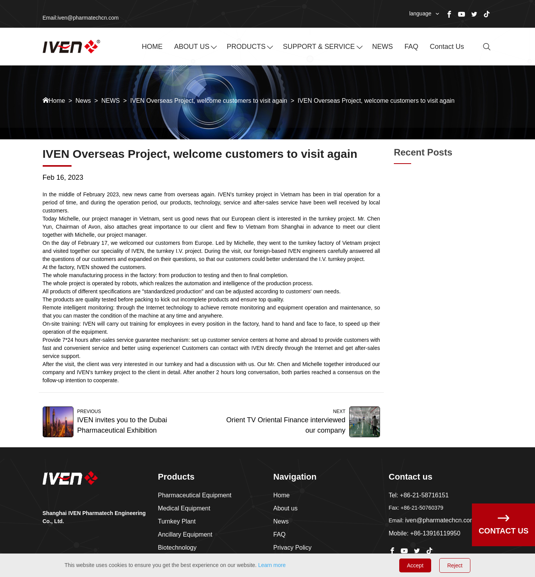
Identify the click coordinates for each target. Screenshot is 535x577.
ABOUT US (192, 46)
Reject (455, 565)
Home (57, 100)
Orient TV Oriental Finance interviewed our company (285, 425)
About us (285, 508)
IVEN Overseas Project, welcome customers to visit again (208, 100)
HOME (152, 46)
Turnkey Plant (177, 521)
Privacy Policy (292, 547)
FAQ (411, 46)
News (83, 100)
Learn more (272, 565)
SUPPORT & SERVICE (319, 46)
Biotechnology (177, 547)
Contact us (447, 46)
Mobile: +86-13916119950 (424, 533)
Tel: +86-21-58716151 (419, 495)
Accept (415, 565)
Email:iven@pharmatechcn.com (81, 18)
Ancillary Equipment (185, 534)
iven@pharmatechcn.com (440, 520)
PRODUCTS (246, 46)
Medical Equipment (184, 508)
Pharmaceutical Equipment (195, 495)
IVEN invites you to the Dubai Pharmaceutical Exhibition (122, 425)
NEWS (382, 46)
